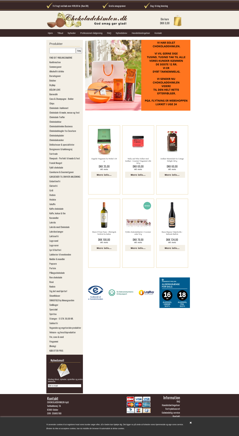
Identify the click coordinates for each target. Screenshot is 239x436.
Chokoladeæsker (56, 140)
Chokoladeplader (56, 135)
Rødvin (52, 286)
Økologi (52, 346)
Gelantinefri (54, 181)
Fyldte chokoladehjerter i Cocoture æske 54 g (138, 233)
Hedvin (52, 195)
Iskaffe (52, 204)
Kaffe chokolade (56, 208)
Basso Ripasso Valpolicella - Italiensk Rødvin (172, 233)
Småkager (53, 304)
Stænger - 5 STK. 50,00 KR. (61, 318)
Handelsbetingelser (141, 33)
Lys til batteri (55, 249)
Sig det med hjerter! (58, 291)
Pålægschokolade (57, 272)
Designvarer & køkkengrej (60, 149)
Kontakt (158, 33)
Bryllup (52, 85)
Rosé (51, 282)
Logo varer (54, 245)
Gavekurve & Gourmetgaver (61, 172)
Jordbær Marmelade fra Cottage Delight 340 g (172, 160)
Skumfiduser (54, 295)
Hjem (50, 33)
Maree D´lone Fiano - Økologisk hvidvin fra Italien (104, 233)
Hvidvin (52, 199)
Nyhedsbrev (121, 33)
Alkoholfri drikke (56, 71)
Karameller (54, 217)
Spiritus (53, 314)
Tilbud (60, 33)
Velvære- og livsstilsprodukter (62, 332)
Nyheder (72, 33)
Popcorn (53, 263)
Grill (51, 190)
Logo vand (53, 240)
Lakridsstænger (56, 231)
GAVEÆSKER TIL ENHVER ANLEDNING (64, 176)
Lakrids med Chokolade (59, 227)
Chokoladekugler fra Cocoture (62, 130)
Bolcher (52, 80)
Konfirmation (55, 62)
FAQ (109, 33)
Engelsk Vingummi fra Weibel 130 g (104, 160)
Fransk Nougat (55, 163)
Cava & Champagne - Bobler (61, 98)
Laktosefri (54, 236)
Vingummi (53, 341)
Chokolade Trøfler (57, 117)
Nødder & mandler (57, 259)
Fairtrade (53, 153)
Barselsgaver (55, 76)
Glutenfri (53, 185)
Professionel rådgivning (91, 33)
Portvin (52, 268)
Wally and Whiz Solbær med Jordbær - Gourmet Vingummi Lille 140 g (138, 161)
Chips (51, 103)
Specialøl (53, 309)
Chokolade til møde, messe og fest (64, 112)
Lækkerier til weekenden (60, 254)
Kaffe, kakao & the (57, 213)
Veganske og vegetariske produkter (65, 327)
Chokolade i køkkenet (58, 108)
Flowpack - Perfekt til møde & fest (64, 158)
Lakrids (52, 222)
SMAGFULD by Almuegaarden (61, 300)
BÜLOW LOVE (54, 89)
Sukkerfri (53, 323)
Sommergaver (55, 66)
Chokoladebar (55, 121)
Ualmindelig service (171, 413)
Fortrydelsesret (172, 409)
